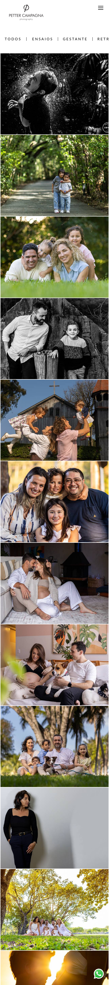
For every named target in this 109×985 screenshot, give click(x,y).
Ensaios (42, 39)
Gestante (75, 39)
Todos (13, 39)
